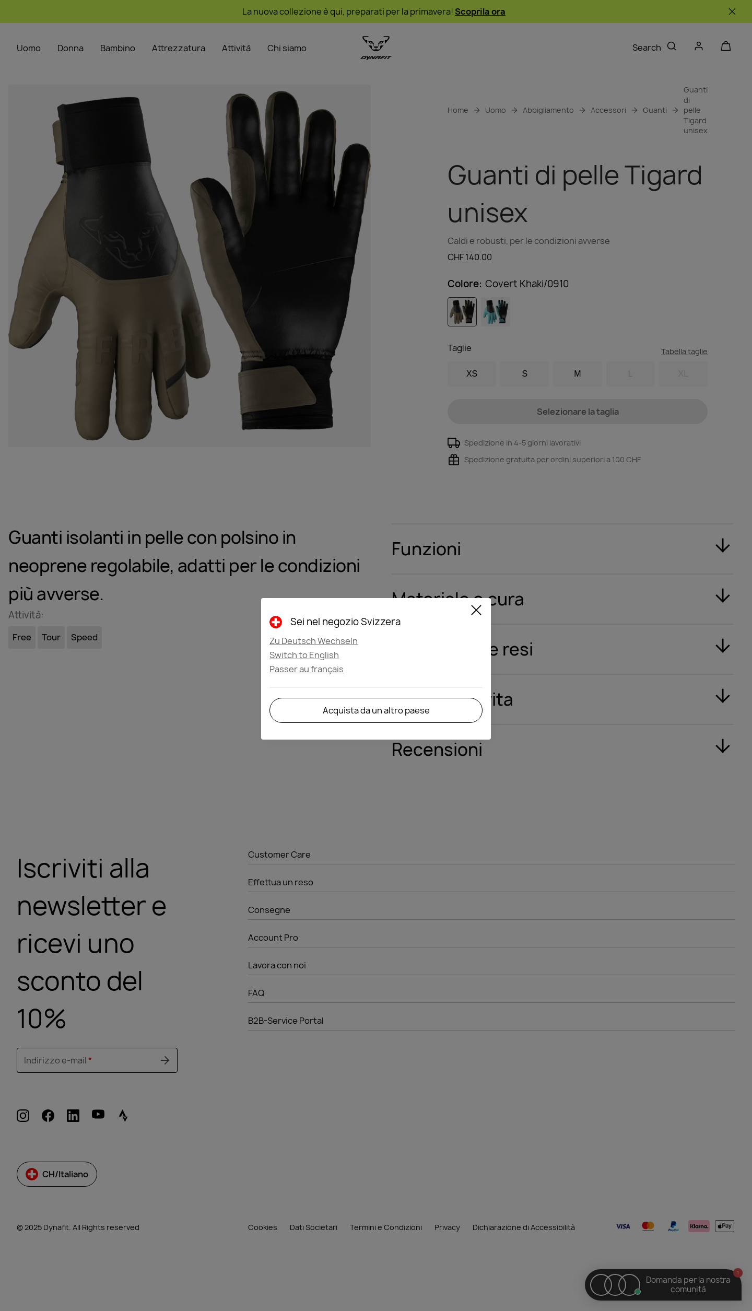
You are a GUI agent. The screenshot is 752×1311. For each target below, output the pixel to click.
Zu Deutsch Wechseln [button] (313, 641)
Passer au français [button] (306, 669)
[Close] (476, 611)
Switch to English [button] (304, 655)
